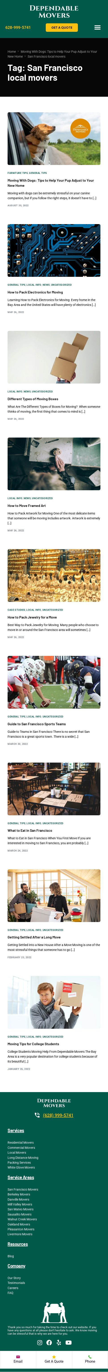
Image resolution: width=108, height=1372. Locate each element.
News (46, 285)
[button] (98, 27)
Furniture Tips (18, 173)
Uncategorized (61, 285)
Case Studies (16, 610)
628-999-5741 (18, 27)
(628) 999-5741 (58, 1115)
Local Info (34, 285)
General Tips (38, 173)
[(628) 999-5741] (37, 1115)
